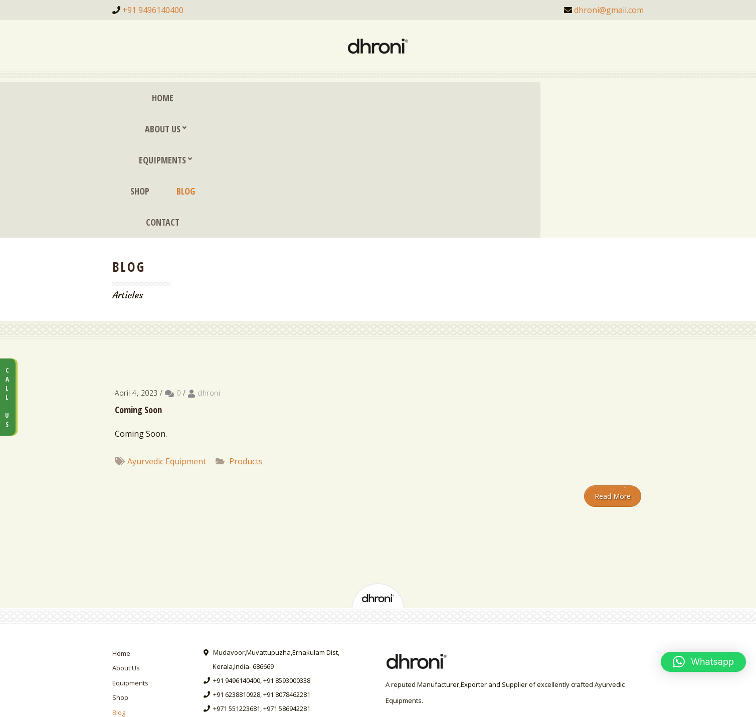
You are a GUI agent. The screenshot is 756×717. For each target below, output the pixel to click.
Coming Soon (138, 285)
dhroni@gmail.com (609, 10)
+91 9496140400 (152, 10)
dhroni (209, 268)
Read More (613, 372)
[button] (703, 662)
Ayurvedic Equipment (166, 336)
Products (246, 336)
